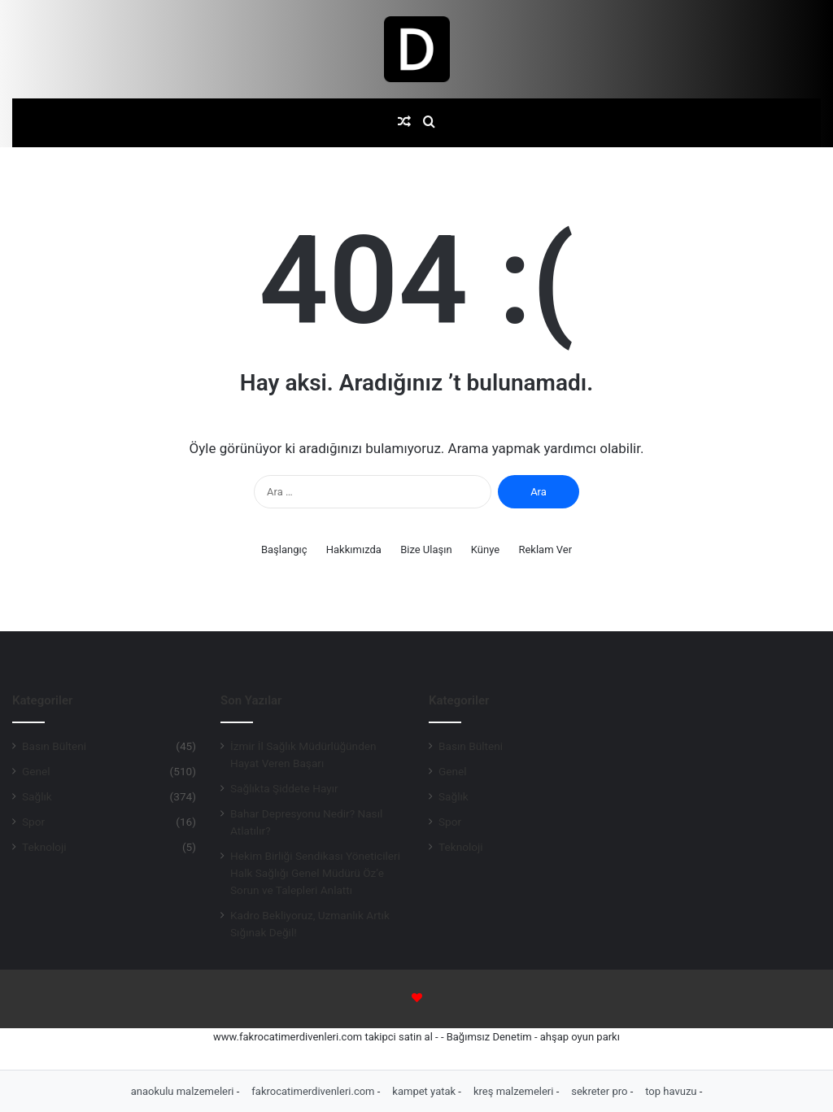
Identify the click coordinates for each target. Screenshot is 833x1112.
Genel (36, 771)
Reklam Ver (545, 549)
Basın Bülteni (54, 745)
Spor (33, 821)
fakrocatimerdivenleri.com (314, 1091)
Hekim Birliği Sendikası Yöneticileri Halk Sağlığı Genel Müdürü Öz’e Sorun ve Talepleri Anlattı (315, 872)
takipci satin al (398, 1037)
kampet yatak (425, 1091)
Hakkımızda (354, 549)
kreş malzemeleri (514, 1091)
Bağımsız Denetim (489, 1037)
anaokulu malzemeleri (184, 1091)
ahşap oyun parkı (580, 1037)
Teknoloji (44, 846)
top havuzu (672, 1091)
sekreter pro (600, 1091)
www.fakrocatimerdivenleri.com (287, 1037)
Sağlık (37, 796)
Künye (485, 549)
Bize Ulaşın (426, 549)
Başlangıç (284, 549)
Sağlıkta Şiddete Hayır (284, 788)
